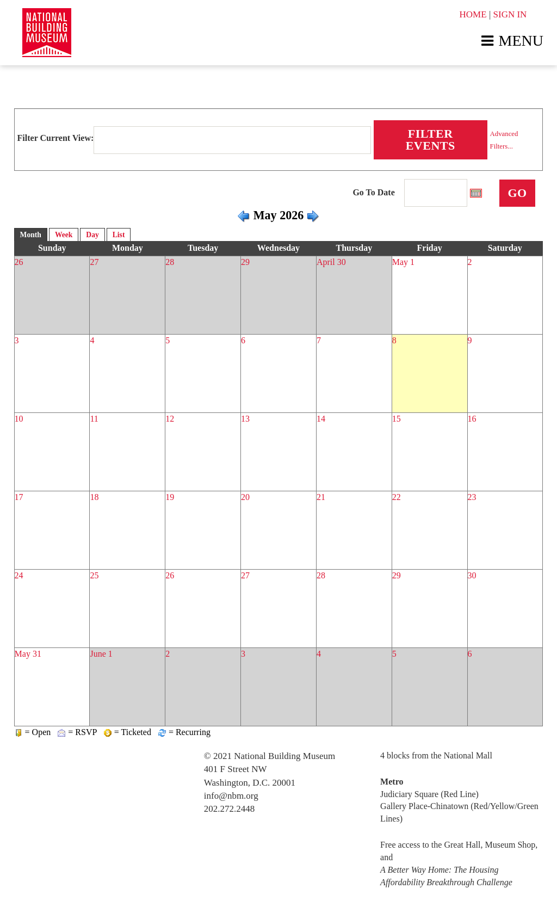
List (119, 235)
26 (19, 262)
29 (245, 262)
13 (245, 418)
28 (169, 262)
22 (396, 497)
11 (94, 418)
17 (19, 497)
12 (169, 418)
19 (169, 497)
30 (472, 575)
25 (94, 575)
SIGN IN (510, 14)
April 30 (331, 262)
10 (19, 418)
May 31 (28, 653)
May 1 (403, 262)
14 (321, 418)
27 (94, 262)
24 (19, 575)
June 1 (101, 653)
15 (396, 418)
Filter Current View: (55, 138)
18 (94, 497)
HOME (473, 14)
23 (472, 497)
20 (245, 497)
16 (472, 418)
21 (321, 497)
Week (63, 235)
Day (92, 235)
